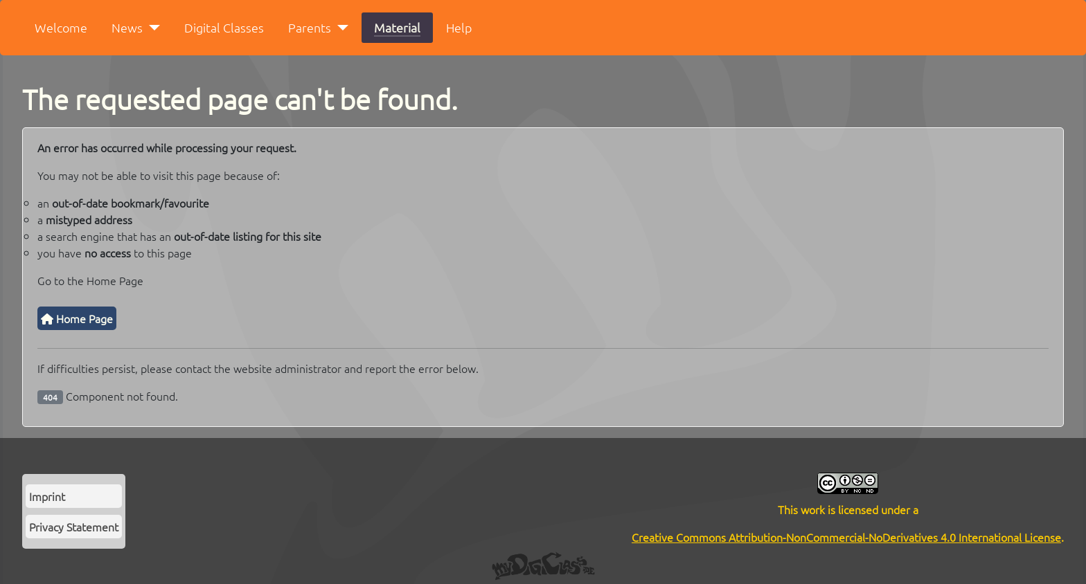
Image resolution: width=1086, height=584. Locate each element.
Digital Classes (224, 27)
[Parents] (339, 27)
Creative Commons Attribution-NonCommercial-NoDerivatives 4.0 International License (846, 537)
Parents (309, 27)
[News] (151, 27)
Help (459, 27)
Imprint (47, 496)
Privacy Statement (73, 526)
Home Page (77, 318)
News (127, 27)
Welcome (61, 27)
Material (397, 27)
